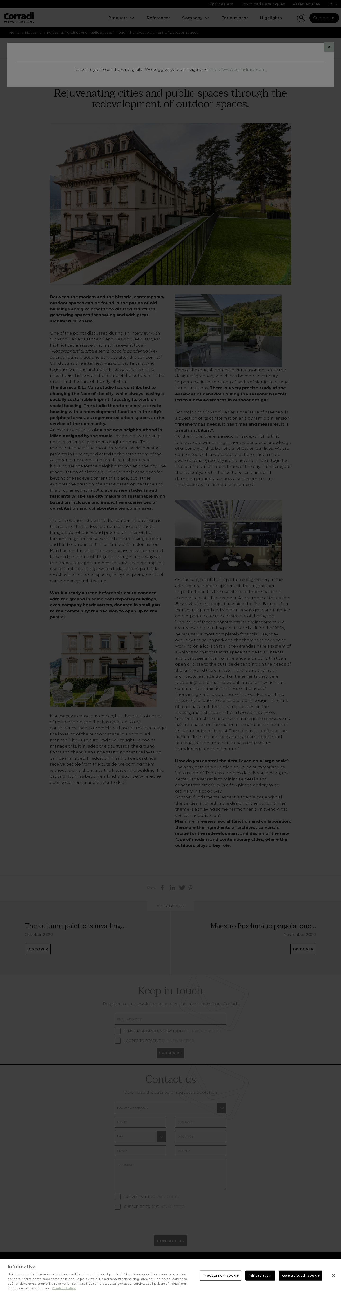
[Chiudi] (333, 1278)
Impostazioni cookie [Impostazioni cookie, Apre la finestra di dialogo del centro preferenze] (220, 1278)
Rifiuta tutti (260, 1278)
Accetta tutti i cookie (301, 1278)
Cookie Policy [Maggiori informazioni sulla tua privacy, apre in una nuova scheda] (64, 1291)
